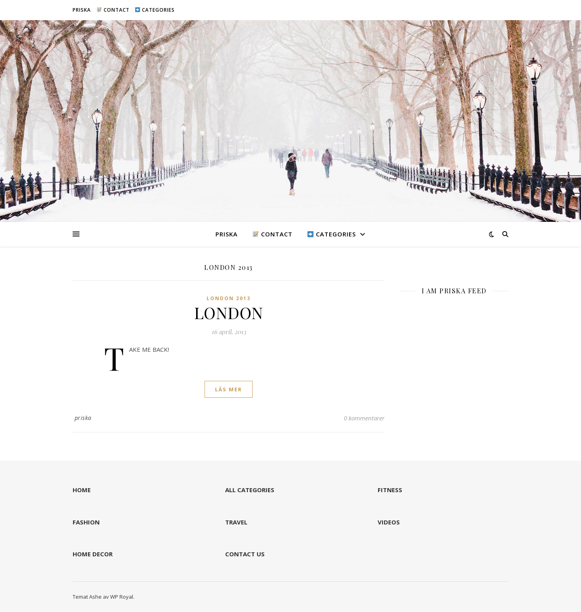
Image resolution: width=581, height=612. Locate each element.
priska (83, 418)
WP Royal (121, 596)
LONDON (228, 312)
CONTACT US (245, 554)
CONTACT (113, 9)
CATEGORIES (155, 9)
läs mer (228, 389)
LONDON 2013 (229, 298)
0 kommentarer (364, 418)
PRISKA (82, 9)
